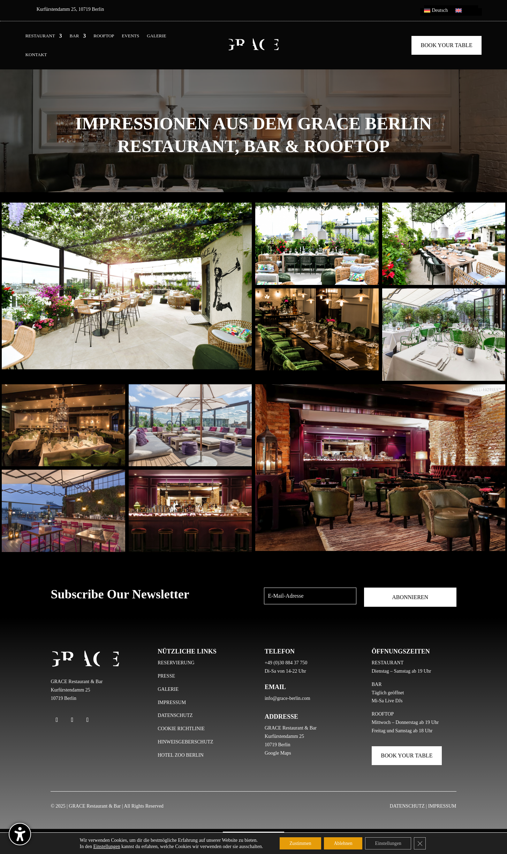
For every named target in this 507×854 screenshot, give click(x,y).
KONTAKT (36, 54)
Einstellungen (104, 846)
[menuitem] (436, 12)
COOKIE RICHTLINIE (181, 728)
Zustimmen (298, 843)
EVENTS (130, 35)
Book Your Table (446, 45)
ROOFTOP (103, 35)
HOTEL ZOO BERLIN (181, 755)
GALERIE (156, 35)
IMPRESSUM (172, 702)
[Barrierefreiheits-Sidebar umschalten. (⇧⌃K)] (20, 834)
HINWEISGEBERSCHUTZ (185, 742)
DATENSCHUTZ (175, 715)
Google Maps (278, 753)
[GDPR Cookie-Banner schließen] (422, 843)
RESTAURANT (40, 35)
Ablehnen (342, 843)
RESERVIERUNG (176, 662)
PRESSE (166, 676)
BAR (74, 35)
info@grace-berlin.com (287, 698)
